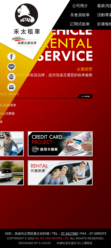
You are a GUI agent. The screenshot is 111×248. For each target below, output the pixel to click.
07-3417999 (69, 233)
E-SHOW (45, 243)
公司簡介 (80, 5)
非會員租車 (80, 15)
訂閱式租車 (80, 24)
